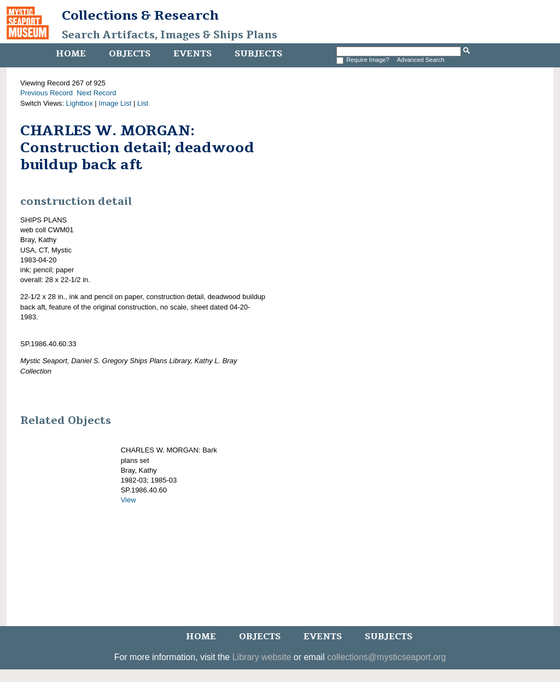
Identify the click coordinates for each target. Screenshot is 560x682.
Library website (261, 657)
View (128, 500)
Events (192, 54)
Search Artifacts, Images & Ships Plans (169, 35)
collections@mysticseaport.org (386, 657)
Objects (129, 54)
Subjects (258, 54)
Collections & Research (140, 15)
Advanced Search (421, 59)
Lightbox (79, 103)
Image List (114, 103)
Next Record (96, 93)
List (142, 103)
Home (71, 54)
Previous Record (46, 93)
